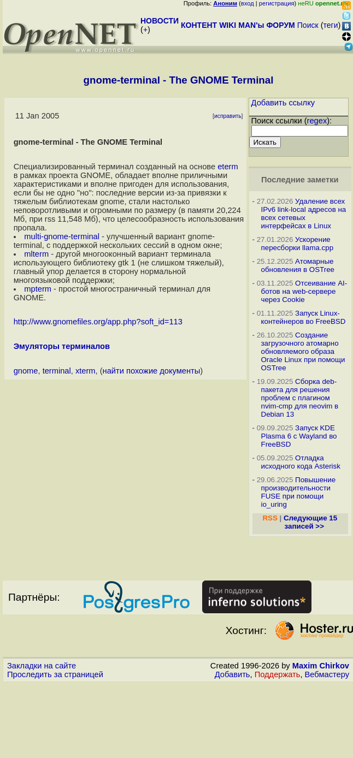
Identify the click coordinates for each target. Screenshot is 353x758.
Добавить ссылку (283, 102)
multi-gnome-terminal (61, 236)
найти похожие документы (152, 370)
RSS (269, 518)
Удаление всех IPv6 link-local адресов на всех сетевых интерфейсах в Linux (303, 213)
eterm (227, 166)
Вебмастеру (327, 674)
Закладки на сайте (41, 665)
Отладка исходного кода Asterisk (300, 462)
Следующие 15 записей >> (310, 522)
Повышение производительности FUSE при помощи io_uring (298, 492)
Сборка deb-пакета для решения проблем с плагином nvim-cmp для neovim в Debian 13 (300, 397)
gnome (26, 370)
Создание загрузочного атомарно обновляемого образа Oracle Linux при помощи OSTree (303, 351)
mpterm (37, 289)
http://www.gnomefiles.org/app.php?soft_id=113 (98, 321)
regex (317, 120)
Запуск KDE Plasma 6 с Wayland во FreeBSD (299, 436)
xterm (85, 370)
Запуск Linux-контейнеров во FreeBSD (303, 317)
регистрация (277, 3)
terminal (57, 370)
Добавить (232, 674)
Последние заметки (300, 179)
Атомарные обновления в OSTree (297, 265)
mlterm (36, 254)
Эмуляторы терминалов (62, 346)
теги (330, 25)
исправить (228, 116)
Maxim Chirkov (320, 665)
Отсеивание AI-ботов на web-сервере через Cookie (304, 291)
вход (247, 3)
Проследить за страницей (55, 674)
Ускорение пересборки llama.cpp (297, 243)
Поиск (308, 25)
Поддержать (278, 674)
